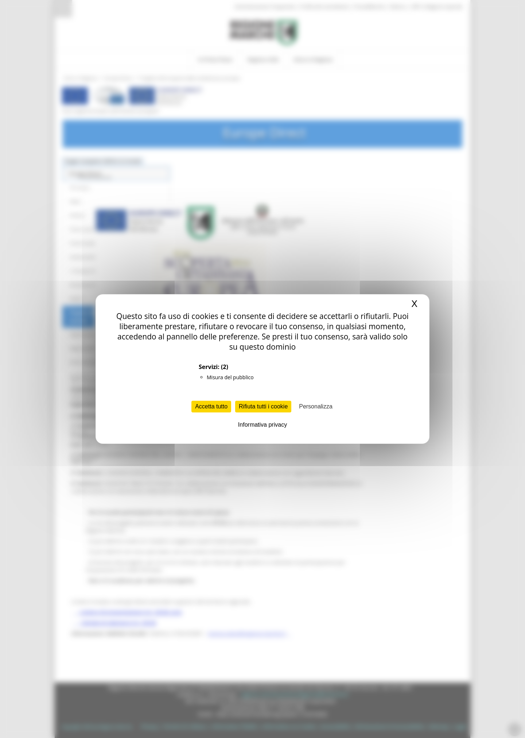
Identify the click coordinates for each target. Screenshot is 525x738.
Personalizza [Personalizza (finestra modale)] (315, 406)
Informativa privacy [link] (262, 425)
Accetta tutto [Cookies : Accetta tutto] (211, 406)
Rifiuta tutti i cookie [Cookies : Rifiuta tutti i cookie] (263, 406)
